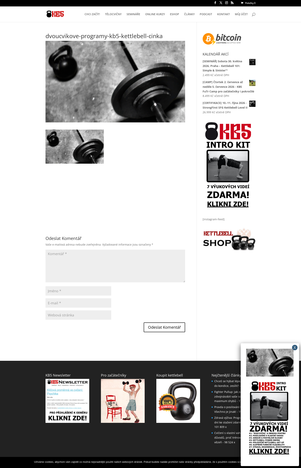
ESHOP (174, 14)
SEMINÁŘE (133, 14)
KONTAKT (223, 14)
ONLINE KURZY (155, 14)
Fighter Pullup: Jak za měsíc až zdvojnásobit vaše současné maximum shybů (234, 396)
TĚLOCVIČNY (113, 14)
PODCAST (206, 14)
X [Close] (295, 347)
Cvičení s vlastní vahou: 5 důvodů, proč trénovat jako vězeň (231, 437)
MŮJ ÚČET (241, 14)
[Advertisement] (115, 191)
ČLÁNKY (189, 14)
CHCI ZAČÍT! (92, 14)
